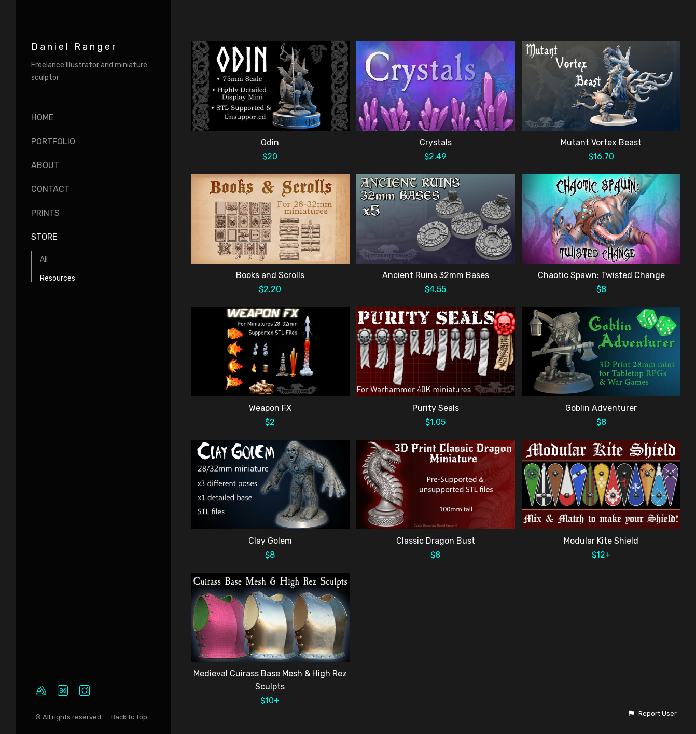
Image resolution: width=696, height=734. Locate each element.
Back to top (130, 717)
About (45, 165)
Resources (57, 278)
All (44, 259)
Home (42, 117)
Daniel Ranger (74, 46)
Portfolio (53, 141)
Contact (50, 189)
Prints (45, 213)
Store (44, 237)
